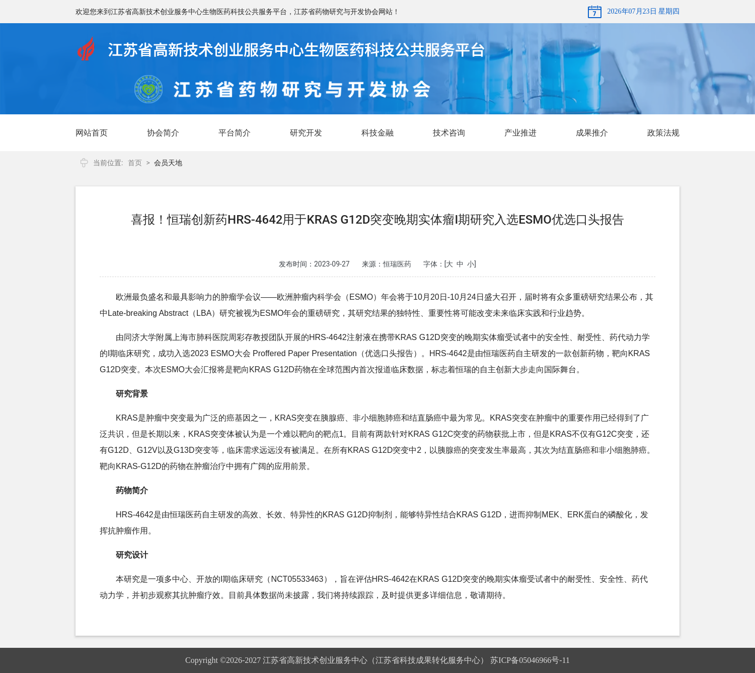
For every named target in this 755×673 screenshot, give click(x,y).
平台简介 (234, 132)
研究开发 (306, 132)
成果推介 (592, 132)
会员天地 (168, 163)
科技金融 (377, 132)
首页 (135, 163)
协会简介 (163, 132)
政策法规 (663, 132)
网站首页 (92, 132)
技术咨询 (449, 132)
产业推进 (520, 132)
